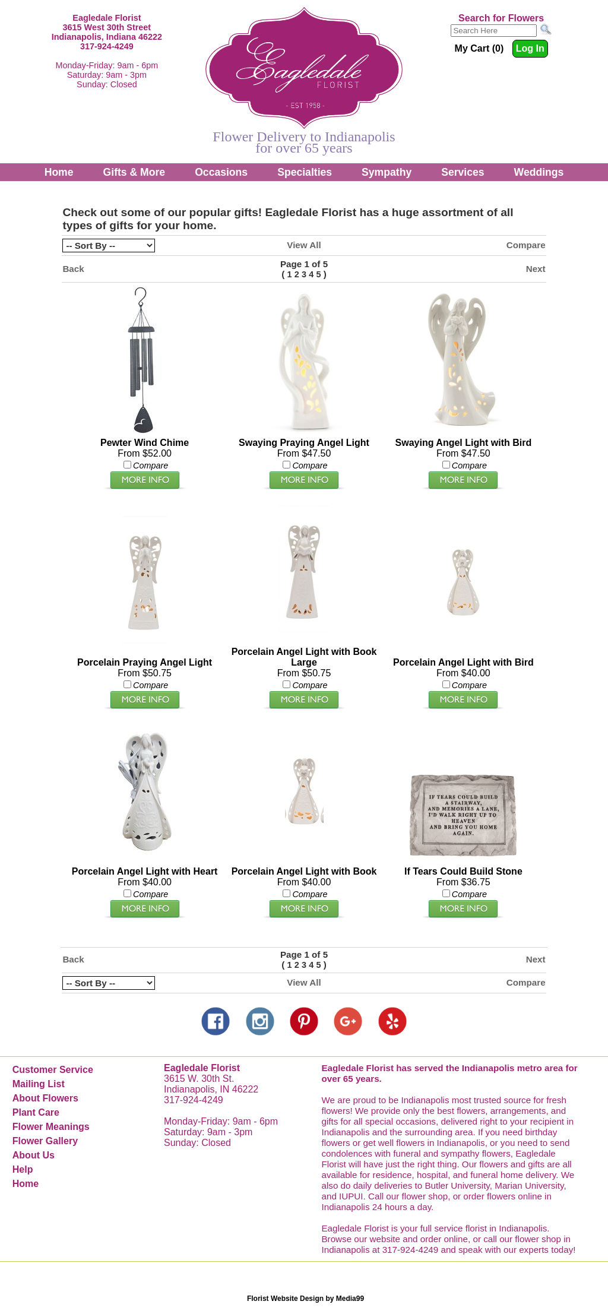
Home (59, 172)
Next (536, 269)
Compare (526, 245)
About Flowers (45, 1098)
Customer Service (52, 1070)
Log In (530, 48)
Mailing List (38, 1084)
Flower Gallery (45, 1141)
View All (304, 245)
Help (22, 1169)
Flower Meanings (51, 1127)
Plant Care (35, 1112)
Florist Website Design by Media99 (305, 1298)
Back (73, 269)
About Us (33, 1155)
